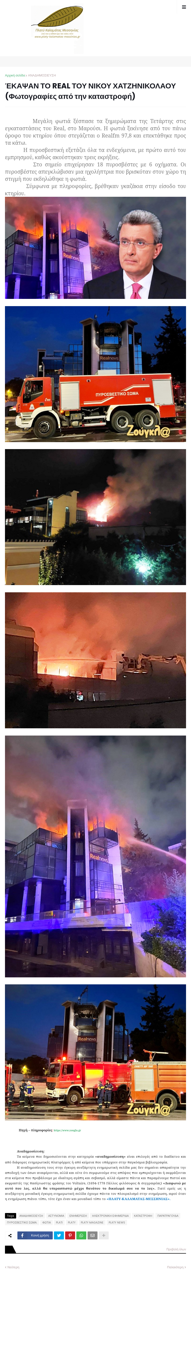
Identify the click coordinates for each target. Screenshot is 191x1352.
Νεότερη (13, 1267)
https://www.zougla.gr (67, 1130)
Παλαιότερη (175, 1267)
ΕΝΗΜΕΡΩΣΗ (78, 1216)
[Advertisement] (42, 1307)
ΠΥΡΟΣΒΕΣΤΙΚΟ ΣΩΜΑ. (22, 1222)
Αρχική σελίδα (15, 75)
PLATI (59, 1222)
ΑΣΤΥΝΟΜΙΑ (56, 1216)
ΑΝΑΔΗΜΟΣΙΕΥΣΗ (42, 75)
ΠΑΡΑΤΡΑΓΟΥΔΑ (167, 1216)
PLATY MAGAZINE (92, 1222)
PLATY (72, 1222)
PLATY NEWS (117, 1222)
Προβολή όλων (176, 1249)
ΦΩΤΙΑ (46, 1222)
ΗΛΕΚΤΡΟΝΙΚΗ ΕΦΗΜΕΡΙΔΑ (110, 1216)
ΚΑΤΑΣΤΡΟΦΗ (143, 1216)
